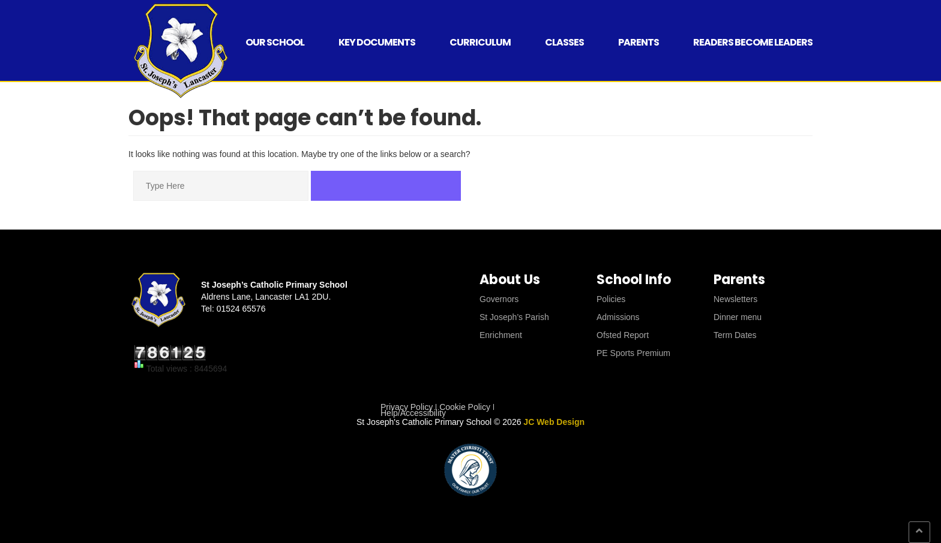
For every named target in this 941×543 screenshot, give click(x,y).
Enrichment (501, 335)
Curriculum (480, 42)
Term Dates (735, 335)
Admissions (618, 317)
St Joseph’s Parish (514, 317)
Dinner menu (738, 317)
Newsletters (735, 299)
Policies (611, 299)
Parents (638, 42)
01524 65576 (241, 308)
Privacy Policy (406, 407)
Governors (499, 299)
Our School (274, 42)
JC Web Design (554, 422)
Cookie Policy (464, 407)
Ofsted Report (623, 335)
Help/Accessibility (413, 413)
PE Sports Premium (633, 353)
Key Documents (376, 42)
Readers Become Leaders (753, 42)
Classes (564, 42)
